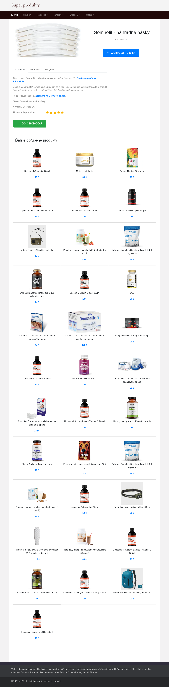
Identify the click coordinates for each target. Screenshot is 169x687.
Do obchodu (32, 123)
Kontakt (57, 681)
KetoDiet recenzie (44, 672)
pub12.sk (23, 681)
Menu (14, 14)
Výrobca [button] (74, 15)
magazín (48, 681)
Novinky (27, 15)
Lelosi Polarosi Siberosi (65, 672)
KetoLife (148, 669)
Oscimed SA (121, 39)
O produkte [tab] (20, 69)
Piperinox (94, 672)
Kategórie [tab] (49, 69)
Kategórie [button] (42, 15)
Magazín (90, 15)
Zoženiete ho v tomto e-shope (50, 96)
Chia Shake (137, 669)
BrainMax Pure (28, 672)
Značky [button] (58, 15)
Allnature (15, 672)
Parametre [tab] (35, 69)
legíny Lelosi (83, 672)
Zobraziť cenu (123, 52)
